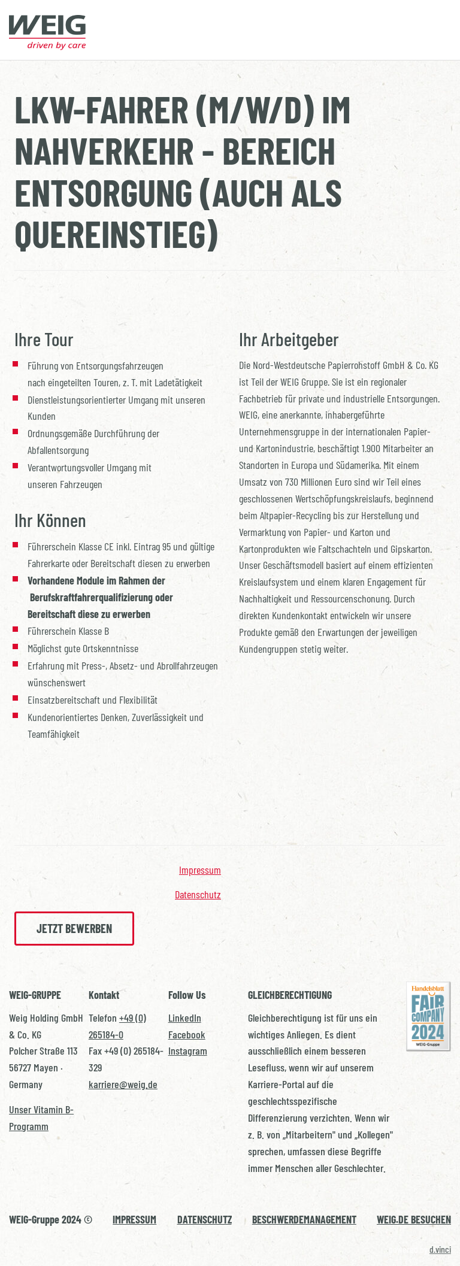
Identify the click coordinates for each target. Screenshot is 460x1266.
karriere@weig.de (123, 1084)
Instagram (187, 1050)
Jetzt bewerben (74, 928)
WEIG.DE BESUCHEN (414, 1219)
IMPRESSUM (134, 1219)
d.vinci (440, 1249)
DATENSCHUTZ (204, 1219)
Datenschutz (198, 894)
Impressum (200, 869)
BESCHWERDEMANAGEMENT (304, 1219)
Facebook (186, 1034)
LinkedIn (184, 1017)
